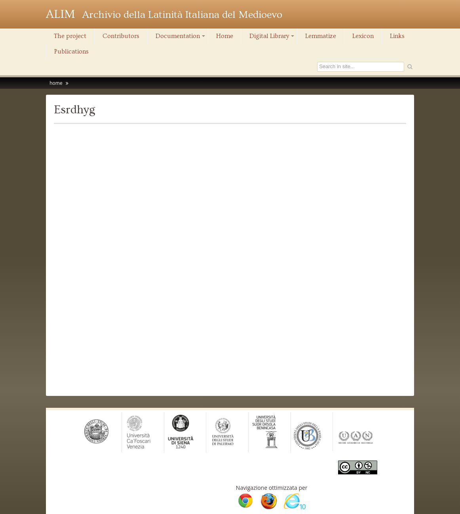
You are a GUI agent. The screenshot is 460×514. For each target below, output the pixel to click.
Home (224, 36)
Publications (71, 51)
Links (397, 36)
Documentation (181, 38)
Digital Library (272, 38)
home (55, 83)
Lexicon (363, 36)
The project (70, 36)
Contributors (121, 36)
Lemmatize (320, 36)
